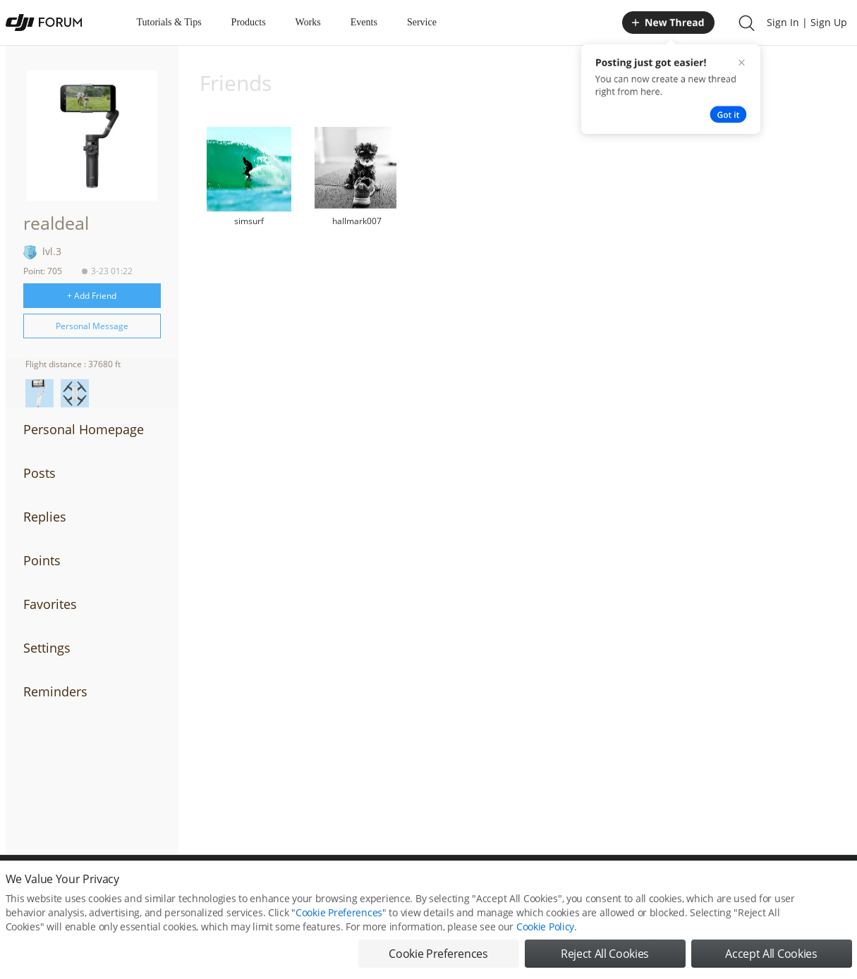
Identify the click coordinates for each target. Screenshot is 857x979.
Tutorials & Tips (169, 22)
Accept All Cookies (771, 953)
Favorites (50, 604)
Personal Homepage (83, 429)
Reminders (55, 691)
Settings (47, 647)
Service (422, 22)
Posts (39, 472)
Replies (44, 516)
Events (364, 22)
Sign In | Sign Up (807, 22)
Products (248, 22)
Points (42, 560)
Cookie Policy (545, 926)
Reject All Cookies (605, 953)
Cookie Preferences (339, 912)
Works (308, 22)
